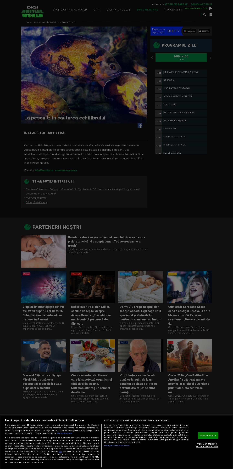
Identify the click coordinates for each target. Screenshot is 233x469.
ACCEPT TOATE (208, 435)
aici (60, 451)
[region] (116, 442)
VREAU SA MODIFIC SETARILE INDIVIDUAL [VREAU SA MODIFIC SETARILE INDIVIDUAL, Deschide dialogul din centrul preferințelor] (207, 445)
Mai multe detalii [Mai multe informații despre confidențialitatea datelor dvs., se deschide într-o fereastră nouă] (64, 433)
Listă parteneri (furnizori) (116, 445)
